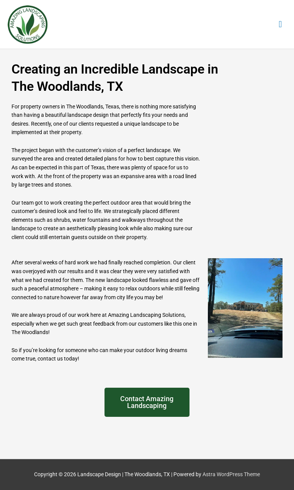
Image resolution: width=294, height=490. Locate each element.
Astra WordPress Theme (231, 474)
